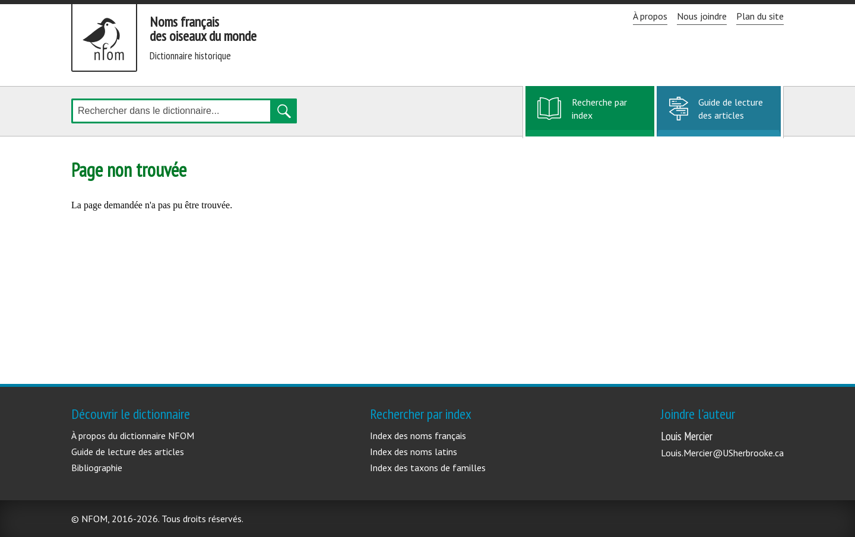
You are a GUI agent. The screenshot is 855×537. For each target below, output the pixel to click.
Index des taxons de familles (428, 468)
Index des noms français (418, 435)
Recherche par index (599, 115)
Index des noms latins (413, 451)
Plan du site (760, 16)
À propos (650, 16)
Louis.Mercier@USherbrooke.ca (722, 453)
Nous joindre (702, 16)
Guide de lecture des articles (730, 108)
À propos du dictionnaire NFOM (132, 435)
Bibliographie (96, 468)
